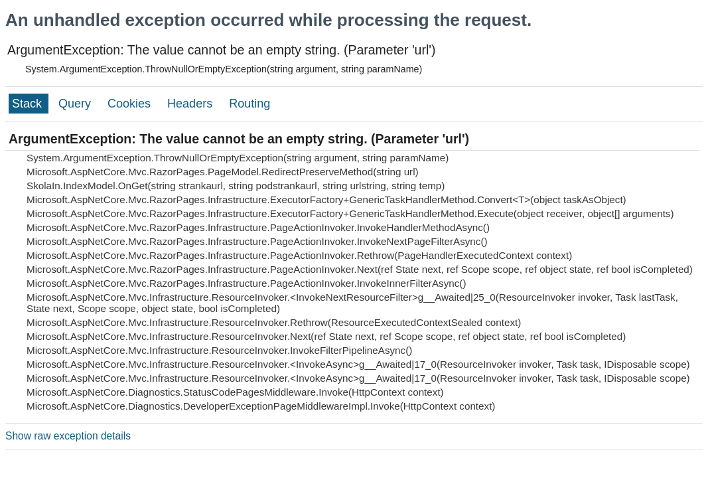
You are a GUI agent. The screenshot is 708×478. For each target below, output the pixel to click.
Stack (28, 103)
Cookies (130, 103)
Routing (249, 103)
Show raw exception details (68, 435)
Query (76, 103)
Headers (191, 103)
